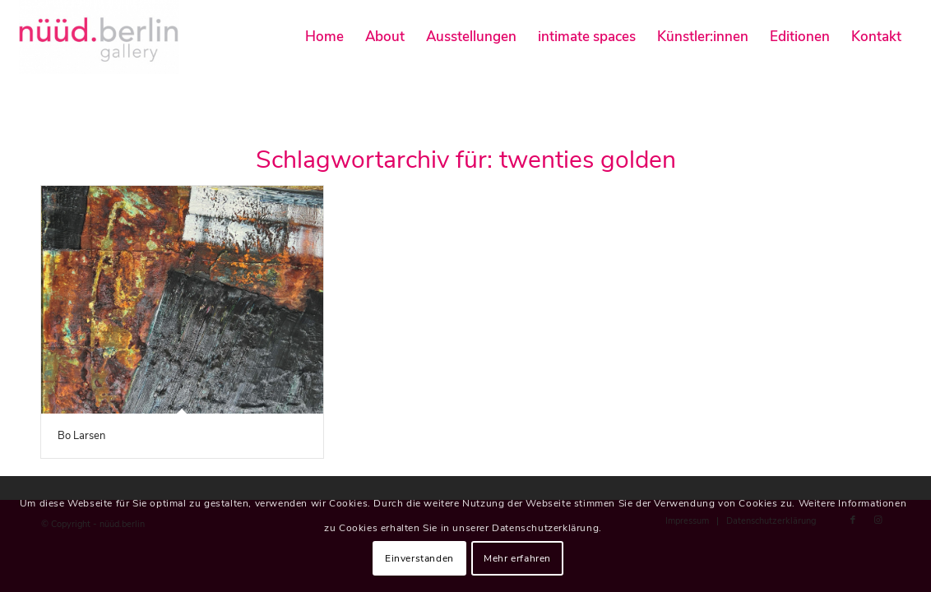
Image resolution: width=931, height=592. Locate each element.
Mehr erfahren (517, 558)
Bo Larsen (81, 435)
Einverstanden (419, 558)
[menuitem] (324, 37)
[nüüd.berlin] (99, 37)
